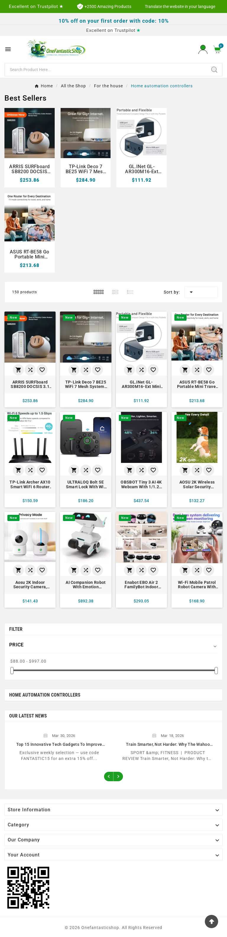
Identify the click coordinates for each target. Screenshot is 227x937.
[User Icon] (202, 49)
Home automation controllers (44, 693)
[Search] (106, 69)
